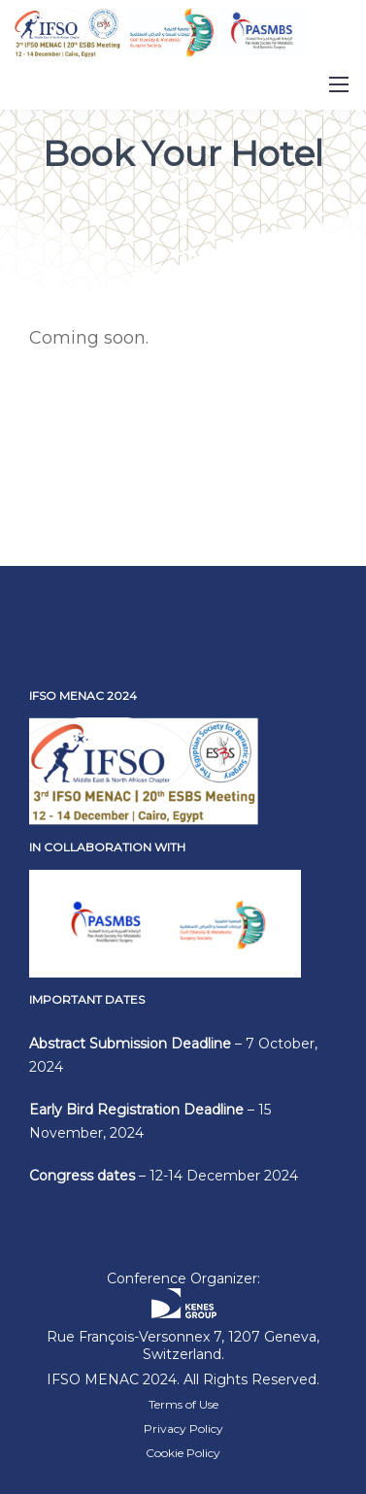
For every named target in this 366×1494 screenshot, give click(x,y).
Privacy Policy (183, 1428)
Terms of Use (183, 1404)
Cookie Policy (183, 1452)
